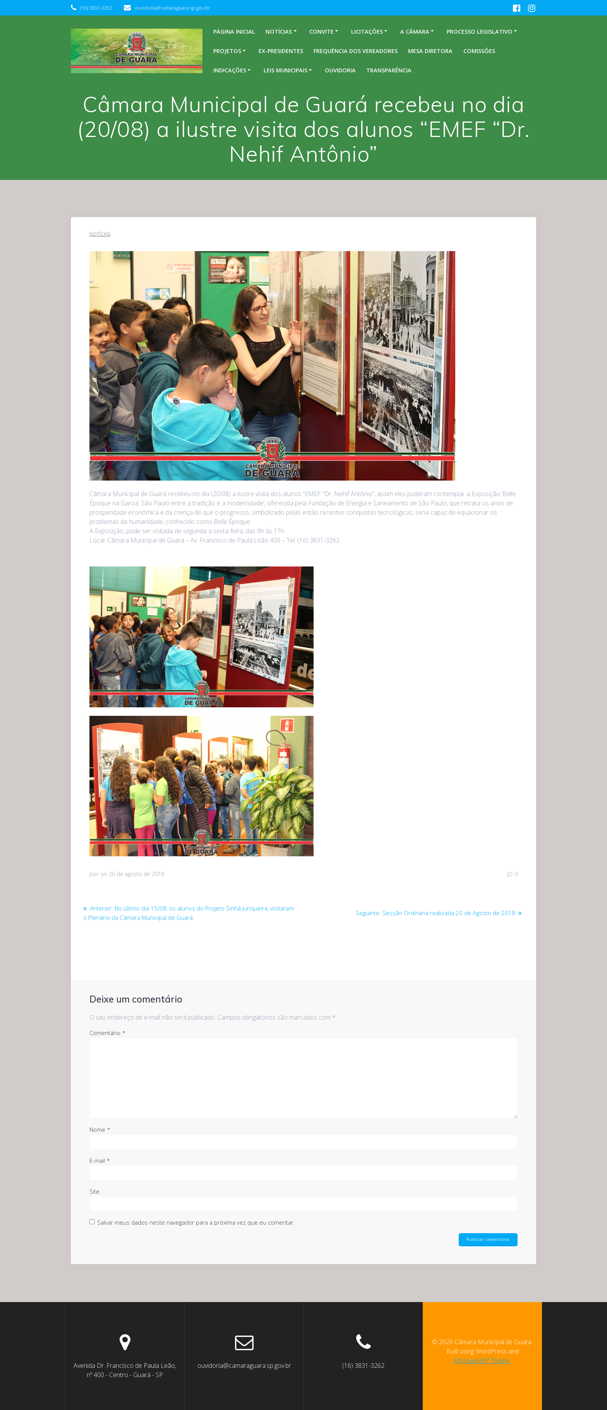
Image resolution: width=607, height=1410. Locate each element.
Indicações (229, 70)
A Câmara (414, 31)
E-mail (99, 1160)
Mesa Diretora (430, 51)
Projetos (227, 51)
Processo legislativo (480, 31)
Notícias (279, 31)
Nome (99, 1129)
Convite (321, 31)
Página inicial (234, 31)
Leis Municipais (285, 70)
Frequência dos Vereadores (356, 51)
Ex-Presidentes (281, 51)
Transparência (389, 70)
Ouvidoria (340, 70)
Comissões (479, 51)
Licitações (367, 31)
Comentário (107, 1032)
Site (94, 1191)
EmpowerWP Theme (482, 1360)
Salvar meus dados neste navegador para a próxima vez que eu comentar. (196, 1222)
